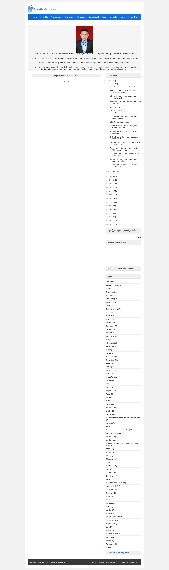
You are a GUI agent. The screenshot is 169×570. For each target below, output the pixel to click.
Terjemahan (110, 544)
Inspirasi (109, 391)
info (107, 289)
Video (108, 404)
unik (107, 384)
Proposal (109, 541)
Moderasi (109, 503)
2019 (111, 198)
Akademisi (110, 343)
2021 (111, 191)
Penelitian (109, 466)
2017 (111, 206)
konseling (109, 295)
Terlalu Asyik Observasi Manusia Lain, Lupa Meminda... (124, 166)
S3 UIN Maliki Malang (114, 517)
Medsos (109, 333)
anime (108, 496)
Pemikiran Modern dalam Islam (117, 430)
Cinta (108, 316)
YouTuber (109, 490)
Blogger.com (92, 562)
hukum (108, 547)
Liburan (109, 513)
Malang (109, 397)
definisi (108, 329)
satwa (108, 449)
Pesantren (110, 336)
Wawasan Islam (112, 285)
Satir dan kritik (111, 486)
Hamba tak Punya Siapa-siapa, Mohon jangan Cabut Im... (124, 160)
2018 (111, 202)
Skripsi (108, 387)
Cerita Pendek (111, 377)
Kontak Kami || (114, 562)
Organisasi (110, 452)
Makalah (109, 437)
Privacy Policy (81, 67)
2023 (111, 184)
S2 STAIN (109, 357)
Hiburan (109, 319)
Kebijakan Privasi (103, 562)
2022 (111, 187)
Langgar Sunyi (115, 107)
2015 (111, 213)
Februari (114, 84)
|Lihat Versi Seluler (133, 562)
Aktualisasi (110, 282)
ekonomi (109, 473)
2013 (111, 220)
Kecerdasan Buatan (113, 433)
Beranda (66, 81)
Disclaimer (67, 67)
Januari (114, 171)
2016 (111, 209)
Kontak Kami (92, 67)
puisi (108, 312)
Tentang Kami (103, 67)
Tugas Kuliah (111, 520)
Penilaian (109, 493)
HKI (107, 500)
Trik (107, 306)
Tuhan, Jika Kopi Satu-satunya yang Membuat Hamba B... (123, 127)
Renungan (110, 292)
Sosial (108, 353)
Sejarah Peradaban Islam (115, 483)
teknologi (109, 323)
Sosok (108, 469)
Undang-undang (112, 534)
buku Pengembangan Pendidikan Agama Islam (123, 418)
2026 (111, 81)
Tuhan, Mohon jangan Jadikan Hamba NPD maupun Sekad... (124, 149)
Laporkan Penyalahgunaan (118, 553)
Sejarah (109, 414)
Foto (107, 456)
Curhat (108, 401)
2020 (111, 195)
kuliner (108, 374)
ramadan (109, 423)
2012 (111, 224)
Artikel (108, 367)
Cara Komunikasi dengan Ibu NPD (122, 87)
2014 (111, 217)
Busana (109, 537)
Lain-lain (109, 530)
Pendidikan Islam (112, 309)
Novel (108, 507)
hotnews (109, 408)
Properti (109, 302)
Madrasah (109, 459)
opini (108, 462)
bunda (108, 350)
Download (109, 476)
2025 (111, 176)
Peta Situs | (123, 562)
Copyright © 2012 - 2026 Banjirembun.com (43, 562)
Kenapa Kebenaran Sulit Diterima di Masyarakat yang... (123, 91)
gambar (109, 510)
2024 (111, 180)
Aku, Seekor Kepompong (119, 122)
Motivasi (109, 370)
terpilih (108, 411)
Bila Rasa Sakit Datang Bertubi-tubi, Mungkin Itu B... (123, 97)
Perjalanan (110, 326)
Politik (108, 479)
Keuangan (110, 346)
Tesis (108, 394)
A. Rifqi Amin (111, 524)
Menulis (109, 380)
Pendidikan (110, 360)
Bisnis (108, 426)
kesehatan (110, 299)
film (107, 340)
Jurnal (108, 527)
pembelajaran (111, 440)
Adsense (109, 363)
